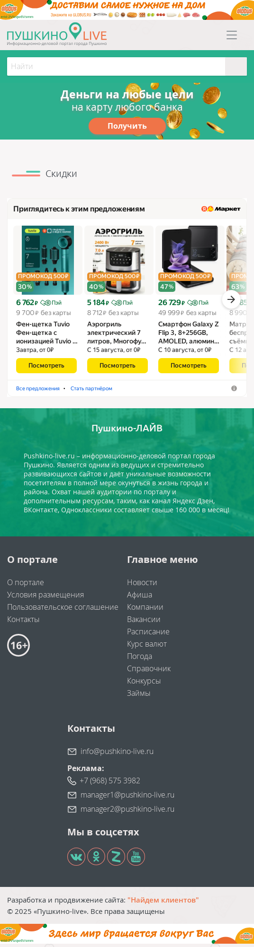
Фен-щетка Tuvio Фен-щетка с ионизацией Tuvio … (47, 336)
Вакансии (144, 622)
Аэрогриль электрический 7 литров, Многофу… (116, 336)
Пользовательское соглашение (62, 610)
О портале (25, 585)
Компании (145, 610)
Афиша (139, 598)
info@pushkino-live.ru (117, 754)
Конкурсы (144, 684)
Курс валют (147, 647)
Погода (139, 659)
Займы (139, 696)
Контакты (23, 622)
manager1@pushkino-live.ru (127, 798)
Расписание (148, 635)
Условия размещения (45, 598)
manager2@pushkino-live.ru (127, 812)
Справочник (149, 671)
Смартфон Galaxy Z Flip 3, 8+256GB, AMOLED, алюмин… (188, 336)
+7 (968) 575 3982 (110, 784)
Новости (142, 585)
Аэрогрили (110, 391)
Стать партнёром (161, 391)
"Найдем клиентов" (163, 903)
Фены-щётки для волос (49, 391)
